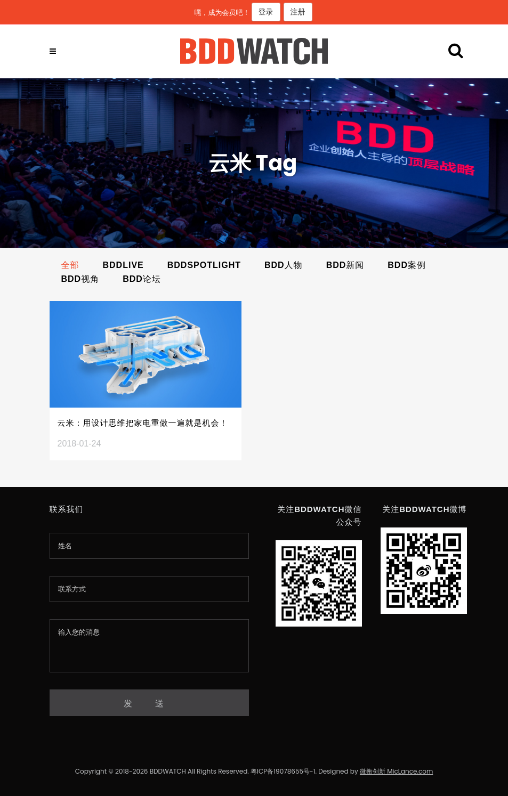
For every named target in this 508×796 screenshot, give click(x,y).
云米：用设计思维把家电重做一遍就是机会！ (143, 422)
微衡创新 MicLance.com (396, 771)
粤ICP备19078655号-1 (283, 771)
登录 (266, 11)
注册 (298, 11)
